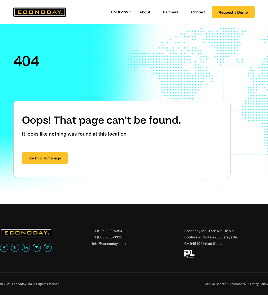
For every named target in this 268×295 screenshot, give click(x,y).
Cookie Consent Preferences (225, 284)
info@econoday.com (109, 243)
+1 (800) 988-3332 (107, 237)
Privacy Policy (258, 284)
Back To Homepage (45, 158)
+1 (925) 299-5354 (107, 230)
